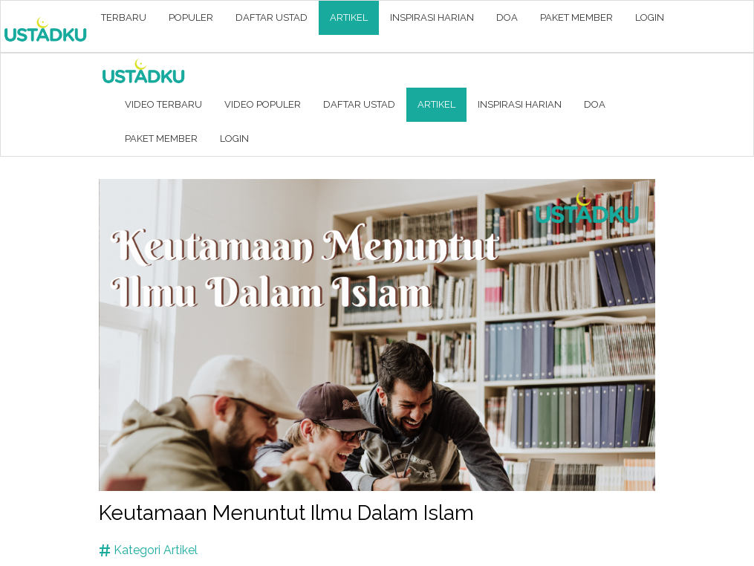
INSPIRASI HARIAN (432, 17)
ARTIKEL (349, 17)
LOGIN (649, 17)
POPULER (191, 17)
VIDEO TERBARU (163, 104)
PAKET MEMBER (576, 17)
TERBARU (123, 17)
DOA (507, 17)
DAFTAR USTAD (271, 17)
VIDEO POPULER (262, 104)
